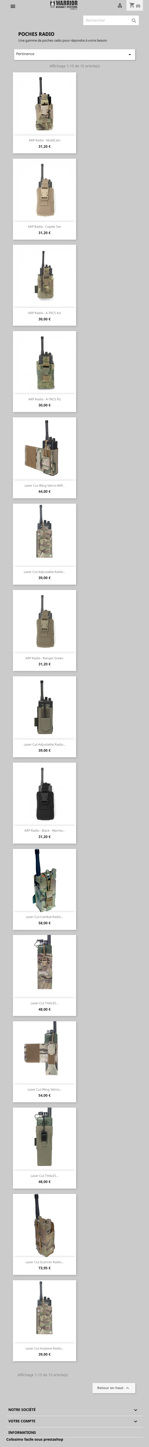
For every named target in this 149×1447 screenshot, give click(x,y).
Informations (22, 1432)
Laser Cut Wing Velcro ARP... (45, 485)
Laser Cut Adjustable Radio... (44, 572)
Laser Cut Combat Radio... (44, 917)
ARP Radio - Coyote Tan (44, 226)
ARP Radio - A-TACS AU (44, 313)
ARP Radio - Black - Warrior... (44, 830)
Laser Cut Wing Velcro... (44, 1089)
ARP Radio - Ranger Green (44, 658)
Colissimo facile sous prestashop (34, 1439)
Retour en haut (114, 1388)
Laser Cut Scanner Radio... (44, 1262)
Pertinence (74, 54)
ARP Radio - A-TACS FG (44, 399)
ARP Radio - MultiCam (44, 140)
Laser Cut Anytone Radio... (44, 1348)
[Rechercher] (111, 20)
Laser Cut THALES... (44, 1003)
